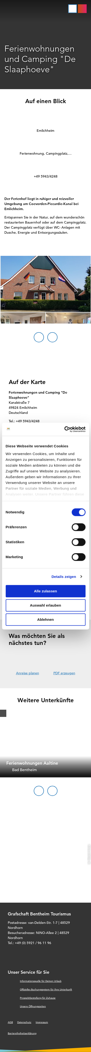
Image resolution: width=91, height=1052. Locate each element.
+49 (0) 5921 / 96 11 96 (33, 943)
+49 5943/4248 (46, 176)
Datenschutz (24, 1022)
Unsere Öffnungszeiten (33, 1006)
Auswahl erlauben (45, 605)
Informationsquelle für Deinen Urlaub (40, 981)
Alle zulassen (45, 591)
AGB (10, 1022)
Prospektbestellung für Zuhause (38, 997)
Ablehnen (45, 619)
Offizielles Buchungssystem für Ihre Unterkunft (46, 989)
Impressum (42, 1022)
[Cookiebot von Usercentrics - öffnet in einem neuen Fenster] (64, 429)
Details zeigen (63, 577)
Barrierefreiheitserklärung (22, 1033)
